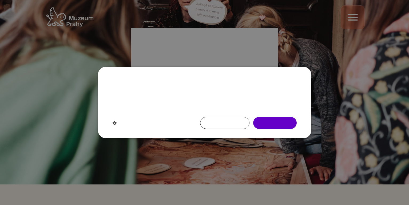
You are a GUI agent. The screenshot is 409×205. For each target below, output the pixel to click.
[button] (141, 123)
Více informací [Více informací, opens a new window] (168, 108)
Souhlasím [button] (275, 122)
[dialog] (204, 102)
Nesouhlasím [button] (225, 122)
